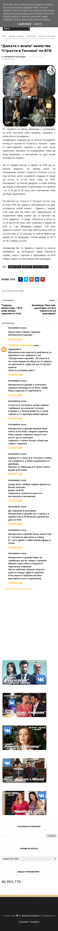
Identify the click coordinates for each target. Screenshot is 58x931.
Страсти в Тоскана (46, 36)
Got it (38, 24)
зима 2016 (31, 36)
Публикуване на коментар (19, 588)
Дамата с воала (16, 36)
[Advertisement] (29, 623)
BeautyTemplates (30, 915)
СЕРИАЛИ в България (20, 345)
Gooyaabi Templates (29, 921)
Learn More (24, 24)
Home (3, 36)
